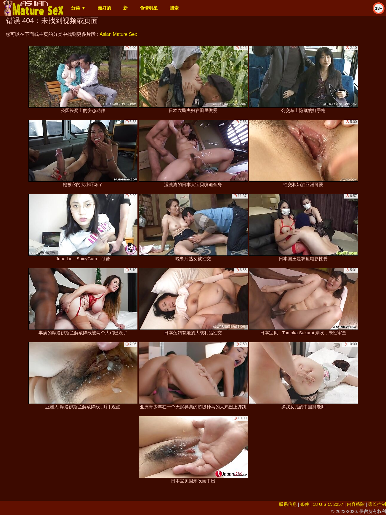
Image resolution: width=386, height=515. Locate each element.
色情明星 (149, 7)
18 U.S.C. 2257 (328, 504)
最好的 (104, 7)
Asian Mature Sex (118, 34)
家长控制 (377, 504)
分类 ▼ (78, 7)
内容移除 (356, 504)
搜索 (174, 7)
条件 (304, 504)
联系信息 (288, 504)
